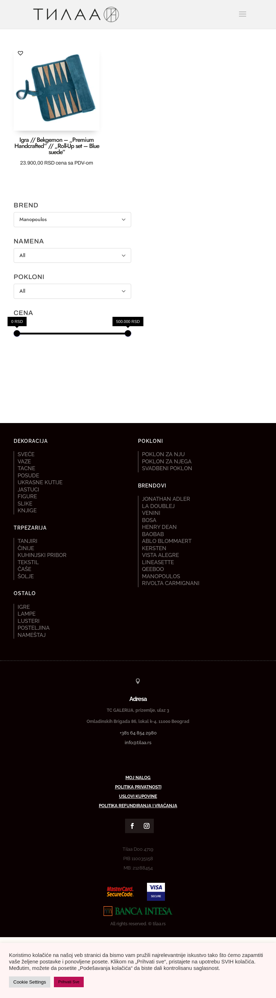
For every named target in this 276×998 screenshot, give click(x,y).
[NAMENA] (72, 255)
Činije (26, 548)
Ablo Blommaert (167, 541)
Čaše (24, 569)
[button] (20, 53)
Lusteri (29, 621)
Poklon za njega (167, 461)
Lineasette (158, 562)
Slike (25, 503)
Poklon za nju (163, 454)
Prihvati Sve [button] (68, 982)
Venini (151, 513)
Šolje (26, 576)
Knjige (27, 510)
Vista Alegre (160, 555)
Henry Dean (159, 527)
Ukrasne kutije (40, 482)
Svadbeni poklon (167, 468)
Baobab (153, 534)
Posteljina (34, 628)
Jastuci (28, 489)
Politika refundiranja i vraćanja (138, 805)
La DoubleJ (158, 506)
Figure (27, 496)
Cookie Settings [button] (29, 982)
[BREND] (72, 219)
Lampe (27, 614)
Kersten (154, 548)
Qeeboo (153, 569)
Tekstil (28, 562)
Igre (24, 607)
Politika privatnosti (138, 787)
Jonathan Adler (166, 499)
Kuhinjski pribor (42, 555)
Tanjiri (27, 541)
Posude (28, 475)
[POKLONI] (72, 291)
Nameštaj (32, 635)
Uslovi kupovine (138, 796)
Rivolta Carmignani (170, 583)
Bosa (149, 520)
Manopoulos (161, 576)
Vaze (24, 461)
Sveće (26, 454)
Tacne (26, 468)
